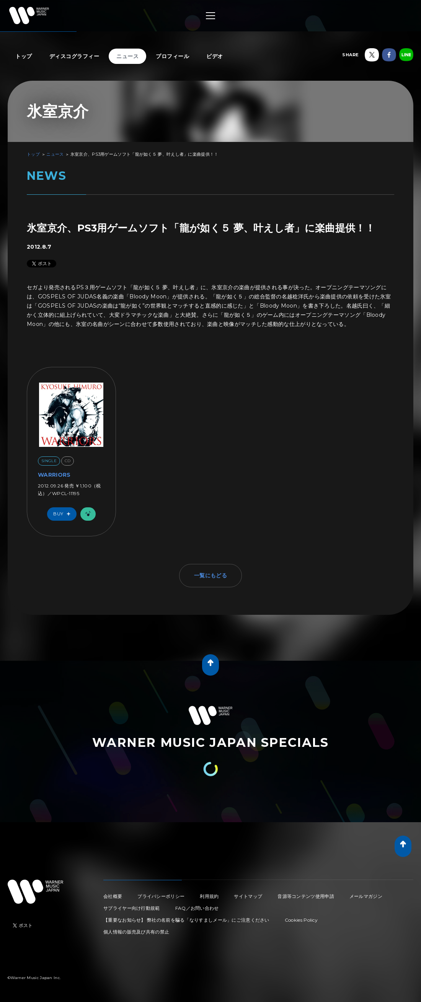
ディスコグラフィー (74, 56)
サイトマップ (248, 896)
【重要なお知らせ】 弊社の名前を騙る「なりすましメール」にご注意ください (186, 920)
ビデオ (214, 56)
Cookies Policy (301, 920)
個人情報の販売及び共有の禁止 (136, 932)
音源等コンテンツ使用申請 (305, 896)
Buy (63, 514)
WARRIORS (54, 474)
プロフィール (172, 56)
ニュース (127, 56)
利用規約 (209, 896)
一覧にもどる (210, 575)
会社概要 (112, 896)
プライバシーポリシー (160, 896)
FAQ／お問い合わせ (197, 908)
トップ (23, 56)
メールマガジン (365, 896)
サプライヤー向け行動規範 (131, 908)
